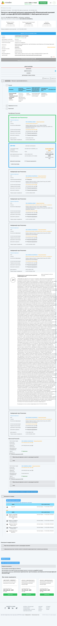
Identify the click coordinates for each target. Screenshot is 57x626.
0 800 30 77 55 (27, 2)
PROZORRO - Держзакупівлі (28, 606)
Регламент (48, 606)
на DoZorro (27, 17)
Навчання (40, 606)
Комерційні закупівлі (27, 610)
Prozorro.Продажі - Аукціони (29, 609)
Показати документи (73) (16, 479)
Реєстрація (43, 2)
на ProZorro (21, 17)
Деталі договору (14, 164)
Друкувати (5, 558)
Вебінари (48, 608)
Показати (29, 179)
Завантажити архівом (13, 500)
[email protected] (18, 51)
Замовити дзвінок (28, 3)
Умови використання (35, 614)
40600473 (17, 47)
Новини (39, 608)
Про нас (40, 610)
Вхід (35, 2)
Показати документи (31, 133)
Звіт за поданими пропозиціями (10, 562)
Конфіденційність (28, 614)
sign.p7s (13, 506)
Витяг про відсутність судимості (28, 58)
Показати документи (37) (16, 454)
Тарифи (47, 609)
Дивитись (10, 594)
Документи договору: (15, 161)
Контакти (40, 609)
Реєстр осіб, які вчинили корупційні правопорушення (29, 60)
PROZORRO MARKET (26, 608)
